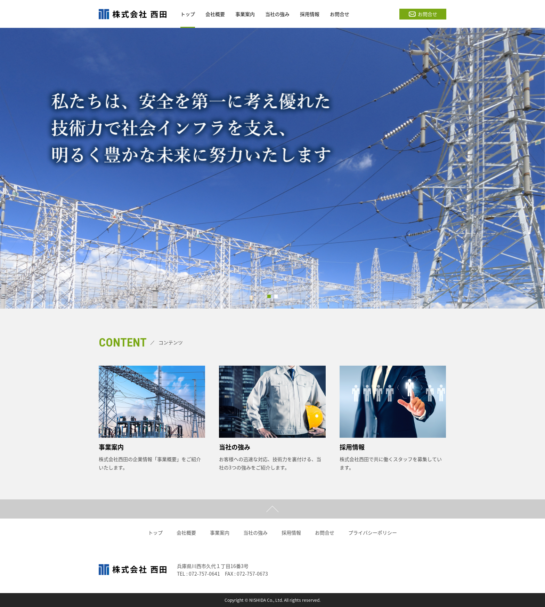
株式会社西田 (132, 14)
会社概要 (186, 532)
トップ (155, 532)
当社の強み (255, 532)
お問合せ (423, 13)
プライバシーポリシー (372, 532)
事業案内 (219, 532)
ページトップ (272, 509)
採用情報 (291, 532)
